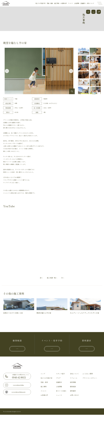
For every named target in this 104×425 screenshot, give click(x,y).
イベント (70, 3)
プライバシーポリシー (89, 388)
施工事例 (56, 3)
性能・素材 (50, 3)
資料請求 (73, 401)
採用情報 (73, 392)
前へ (41, 278)
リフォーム (73, 388)
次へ (62, 278)
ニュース (59, 405)
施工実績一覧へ (52, 278)
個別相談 (73, 397)
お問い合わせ (74, 405)
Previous (7, 71)
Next (71, 71)
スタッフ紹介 (60, 384)
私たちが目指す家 (41, 3)
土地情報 (76, 3)
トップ (43, 384)
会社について (90, 3)
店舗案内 (82, 3)
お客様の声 (63, 3)
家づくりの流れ (61, 401)
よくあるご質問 (87, 384)
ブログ (58, 388)
